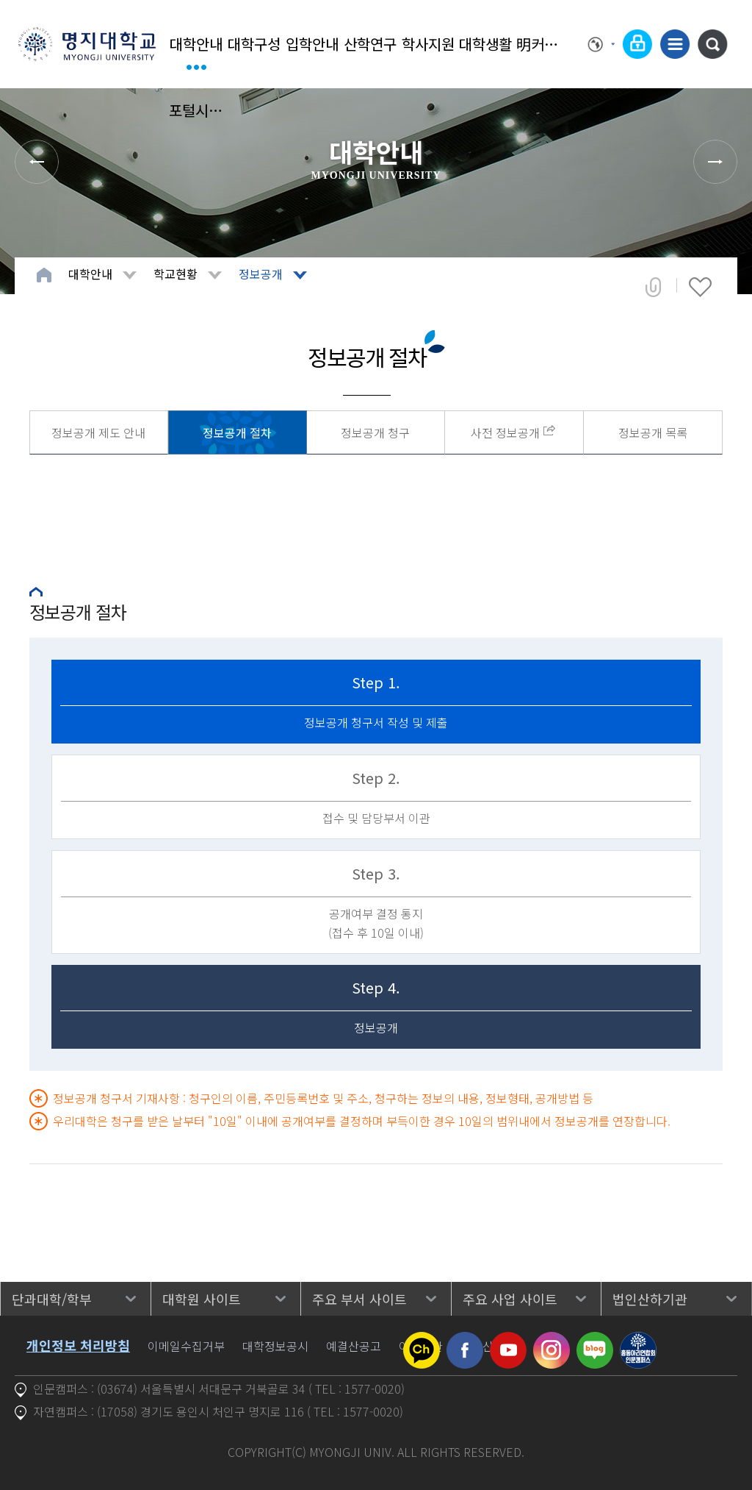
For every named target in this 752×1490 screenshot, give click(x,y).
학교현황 (175, 273)
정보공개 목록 (652, 432)
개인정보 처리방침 (78, 1345)
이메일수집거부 (186, 1346)
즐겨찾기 (700, 287)
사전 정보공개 (505, 432)
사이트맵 (675, 44)
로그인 (637, 44)
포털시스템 (196, 110)
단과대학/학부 (52, 1298)
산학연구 (370, 43)
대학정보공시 (275, 1346)
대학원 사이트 (201, 1298)
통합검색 (712, 44)
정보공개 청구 (375, 432)
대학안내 (196, 43)
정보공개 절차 (237, 432)
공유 (653, 287)
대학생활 (485, 43)
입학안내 (312, 43)
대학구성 (254, 43)
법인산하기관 (649, 1298)
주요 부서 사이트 (359, 1298)
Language (601, 44)
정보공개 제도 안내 (98, 432)
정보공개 (261, 273)
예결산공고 (353, 1346)
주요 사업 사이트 (510, 1298)
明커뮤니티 (543, 43)
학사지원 (428, 43)
